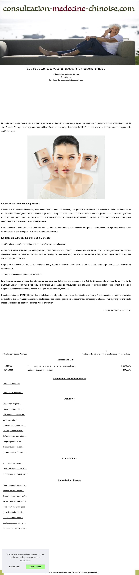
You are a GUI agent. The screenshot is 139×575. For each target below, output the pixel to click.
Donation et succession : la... (14, 409)
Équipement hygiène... (11, 404)
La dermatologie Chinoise (13, 518)
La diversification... (10, 420)
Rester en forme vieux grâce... (15, 507)
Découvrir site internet (11, 384)
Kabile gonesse (35, 123)
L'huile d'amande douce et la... (15, 485)
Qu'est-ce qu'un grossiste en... (15, 436)
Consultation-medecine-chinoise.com (58, 572)
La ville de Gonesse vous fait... (15, 469)
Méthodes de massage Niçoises (14, 354)
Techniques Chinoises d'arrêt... (15, 496)
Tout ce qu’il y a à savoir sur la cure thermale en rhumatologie (106, 354)
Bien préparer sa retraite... (13, 431)
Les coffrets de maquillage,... (14, 425)
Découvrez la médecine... (13, 393)
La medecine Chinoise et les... (15, 528)
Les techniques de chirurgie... (14, 523)
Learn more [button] (25, 560)
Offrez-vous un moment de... (14, 415)
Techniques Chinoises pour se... (15, 501)
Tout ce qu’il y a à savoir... (13, 463)
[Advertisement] (66, 100)
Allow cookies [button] (35, 567)
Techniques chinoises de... (13, 491)
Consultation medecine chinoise (66, 74)
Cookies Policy (93, 572)
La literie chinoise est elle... (13, 512)
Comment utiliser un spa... (13, 447)
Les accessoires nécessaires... (15, 452)
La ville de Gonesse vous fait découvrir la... (66, 80)
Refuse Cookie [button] (15, 567)
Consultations (66, 77)
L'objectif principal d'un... (12, 442)
